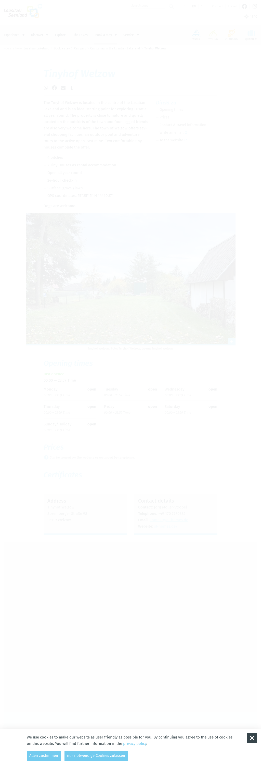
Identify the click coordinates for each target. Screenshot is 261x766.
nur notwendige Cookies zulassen (96, 755)
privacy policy (134, 743)
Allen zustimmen (43, 755)
